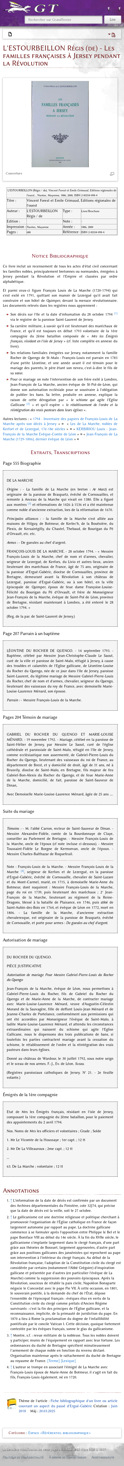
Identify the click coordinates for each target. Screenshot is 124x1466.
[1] (116, 313)
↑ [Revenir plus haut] (11, 1200)
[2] (28, 403)
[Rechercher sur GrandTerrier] (63, 20)
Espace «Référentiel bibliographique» (59, 1433)
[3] (29, 503)
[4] (22, 871)
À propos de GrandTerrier (67, 1457)
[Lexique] (68, 1361)
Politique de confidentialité (23, 1457)
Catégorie (17, 1433)
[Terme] (53, 1361)
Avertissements (103, 1457)
